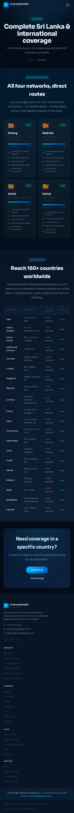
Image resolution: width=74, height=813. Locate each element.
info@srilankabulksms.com (17, 629)
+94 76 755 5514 (13, 625)
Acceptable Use (30, 809)
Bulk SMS (8, 653)
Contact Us (37, 569)
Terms (19, 809)
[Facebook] (11, 639)
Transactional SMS (12, 663)
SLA (5, 749)
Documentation (11, 776)
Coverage (8, 696)
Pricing (7, 701)
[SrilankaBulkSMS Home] (16, 4)
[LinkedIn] (6, 639)
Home (31, 59)
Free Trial (8, 721)
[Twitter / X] (17, 639)
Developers (9, 706)
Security (7, 754)
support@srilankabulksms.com (19, 633)
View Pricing (37, 578)
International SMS (12, 668)
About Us (8, 691)
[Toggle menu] (67, 5)
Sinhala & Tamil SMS (13, 678)
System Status (10, 781)
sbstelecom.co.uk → (43, 796)
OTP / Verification (12, 658)
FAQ (5, 711)
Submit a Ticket (11, 771)
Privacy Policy (10, 734)
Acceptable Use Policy (14, 744)
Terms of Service (11, 739)
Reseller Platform (11, 673)
